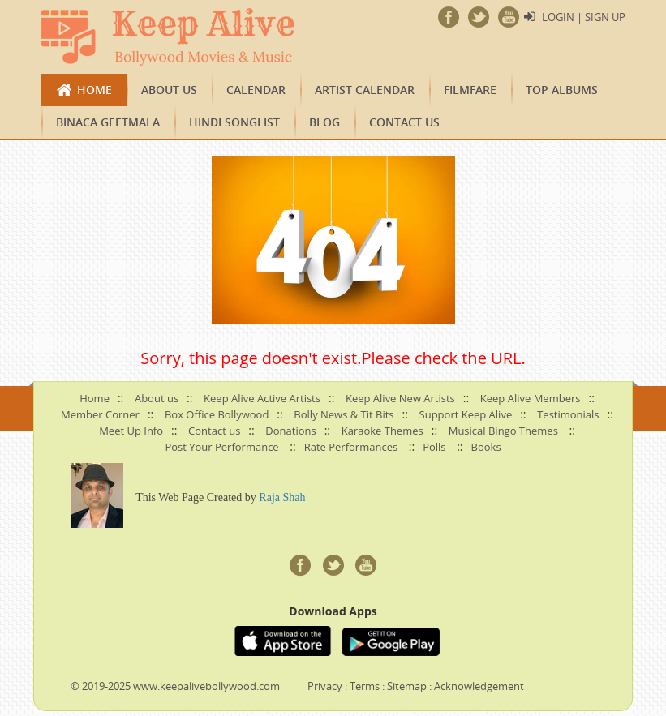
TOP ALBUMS (562, 89)
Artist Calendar (365, 89)
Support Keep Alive (466, 414)
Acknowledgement (479, 686)
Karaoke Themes (382, 430)
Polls (434, 446)
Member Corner (100, 414)
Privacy (324, 686)
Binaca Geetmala (108, 122)
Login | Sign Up (583, 17)
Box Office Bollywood (217, 414)
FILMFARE (470, 89)
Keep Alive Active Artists (262, 398)
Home (94, 89)
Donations (290, 430)
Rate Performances (350, 446)
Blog (324, 122)
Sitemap (407, 686)
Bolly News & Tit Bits (343, 414)
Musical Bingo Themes (503, 430)
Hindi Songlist (234, 122)
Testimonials (568, 414)
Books (486, 446)
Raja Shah (282, 497)
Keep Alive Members (530, 398)
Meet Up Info (131, 430)
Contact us (404, 122)
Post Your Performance (221, 446)
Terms (365, 686)
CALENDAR (256, 89)
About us (169, 89)
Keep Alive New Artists (400, 398)
